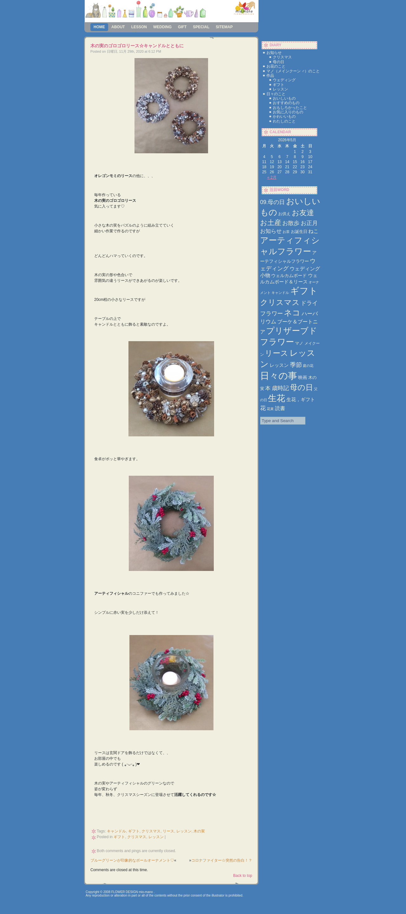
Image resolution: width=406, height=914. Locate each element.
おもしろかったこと (290, 107)
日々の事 (278, 375)
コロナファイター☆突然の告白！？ (221, 860)
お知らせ (274, 52)
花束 (270, 409)
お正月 (309, 223)
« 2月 (272, 177)
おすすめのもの (286, 103)
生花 (276, 398)
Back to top (242, 875)
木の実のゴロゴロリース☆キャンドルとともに (137, 45)
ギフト (134, 831)
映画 (302, 377)
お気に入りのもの (288, 112)
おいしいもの (284, 98)
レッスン (184, 831)
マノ (299, 343)
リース (168, 831)
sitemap (224, 27)
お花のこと (275, 66)
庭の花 (308, 366)
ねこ (313, 231)
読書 (280, 408)
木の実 (199, 831)
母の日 (278, 62)
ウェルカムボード (289, 275)
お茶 (286, 232)
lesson (139, 27)
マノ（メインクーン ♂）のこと (293, 71)
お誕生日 (299, 231)
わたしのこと (284, 121)
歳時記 (280, 388)
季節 (296, 364)
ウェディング (284, 80)
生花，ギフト (300, 399)
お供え (284, 213)
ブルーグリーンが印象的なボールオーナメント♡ (132, 860)
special (201, 27)
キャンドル (116, 831)
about (118, 27)
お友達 (303, 213)
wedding (162, 27)
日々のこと (275, 94)
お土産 (270, 223)
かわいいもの (284, 116)
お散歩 (290, 223)
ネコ (292, 312)
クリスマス (150, 831)
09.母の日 (272, 202)
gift (182, 27)
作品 (270, 75)
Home (99, 27)
